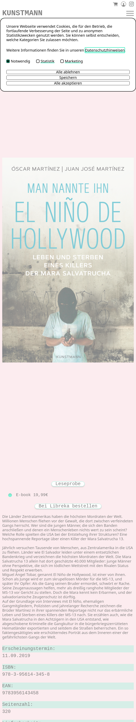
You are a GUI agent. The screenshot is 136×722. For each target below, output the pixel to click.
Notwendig (18, 61)
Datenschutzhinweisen (105, 50)
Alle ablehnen (68, 72)
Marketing (71, 61)
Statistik (45, 61)
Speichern (68, 78)
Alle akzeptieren (68, 83)
